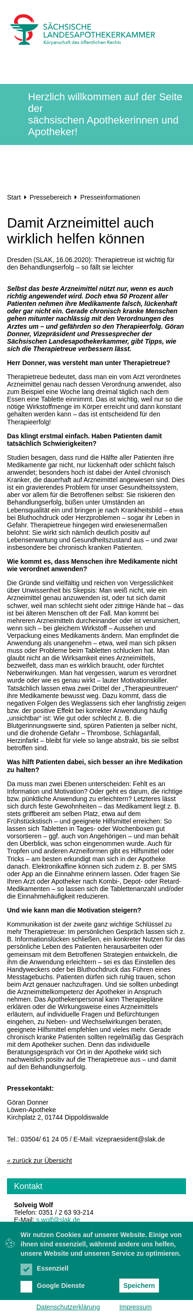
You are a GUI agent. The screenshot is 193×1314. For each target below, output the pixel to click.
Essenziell (45, 1268)
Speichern (139, 1285)
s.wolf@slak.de (58, 1220)
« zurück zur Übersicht (39, 1160)
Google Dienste (53, 1285)
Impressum (135, 1307)
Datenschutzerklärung (68, 1307)
